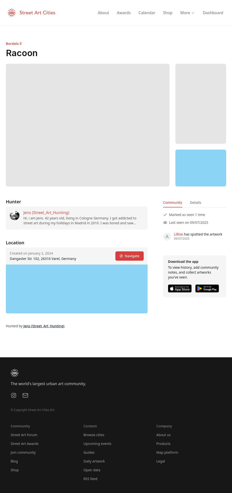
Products (163, 443)
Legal (160, 461)
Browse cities (93, 434)
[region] (200, 168)
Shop (15, 470)
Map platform (167, 452)
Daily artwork (94, 461)
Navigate (130, 256)
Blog (14, 461)
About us (163, 434)
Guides (89, 452)
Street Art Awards (25, 443)
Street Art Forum (24, 434)
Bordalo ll (14, 43)
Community (172, 202)
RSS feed (90, 478)
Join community (23, 452)
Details (195, 202)
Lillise (178, 234)
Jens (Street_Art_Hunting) (46, 212)
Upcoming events (97, 443)
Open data (91, 470)
